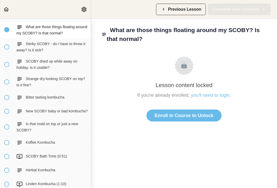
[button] (6, 9)
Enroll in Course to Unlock (183, 115)
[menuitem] (84, 9)
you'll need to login (210, 95)
